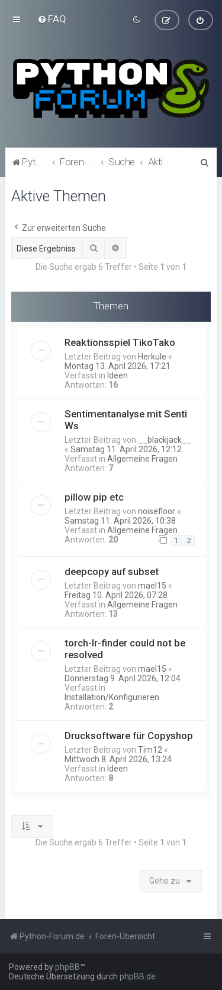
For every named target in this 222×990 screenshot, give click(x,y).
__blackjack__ (164, 439)
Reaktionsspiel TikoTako (120, 342)
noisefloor (156, 510)
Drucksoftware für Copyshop (129, 735)
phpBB (67, 967)
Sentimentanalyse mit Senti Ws (126, 419)
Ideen (117, 375)
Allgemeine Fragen (142, 458)
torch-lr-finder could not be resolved (125, 648)
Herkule (152, 356)
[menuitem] (51, 19)
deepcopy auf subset (112, 571)
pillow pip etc (94, 496)
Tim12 (150, 749)
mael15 (152, 585)
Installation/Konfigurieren (112, 696)
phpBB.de (138, 976)
